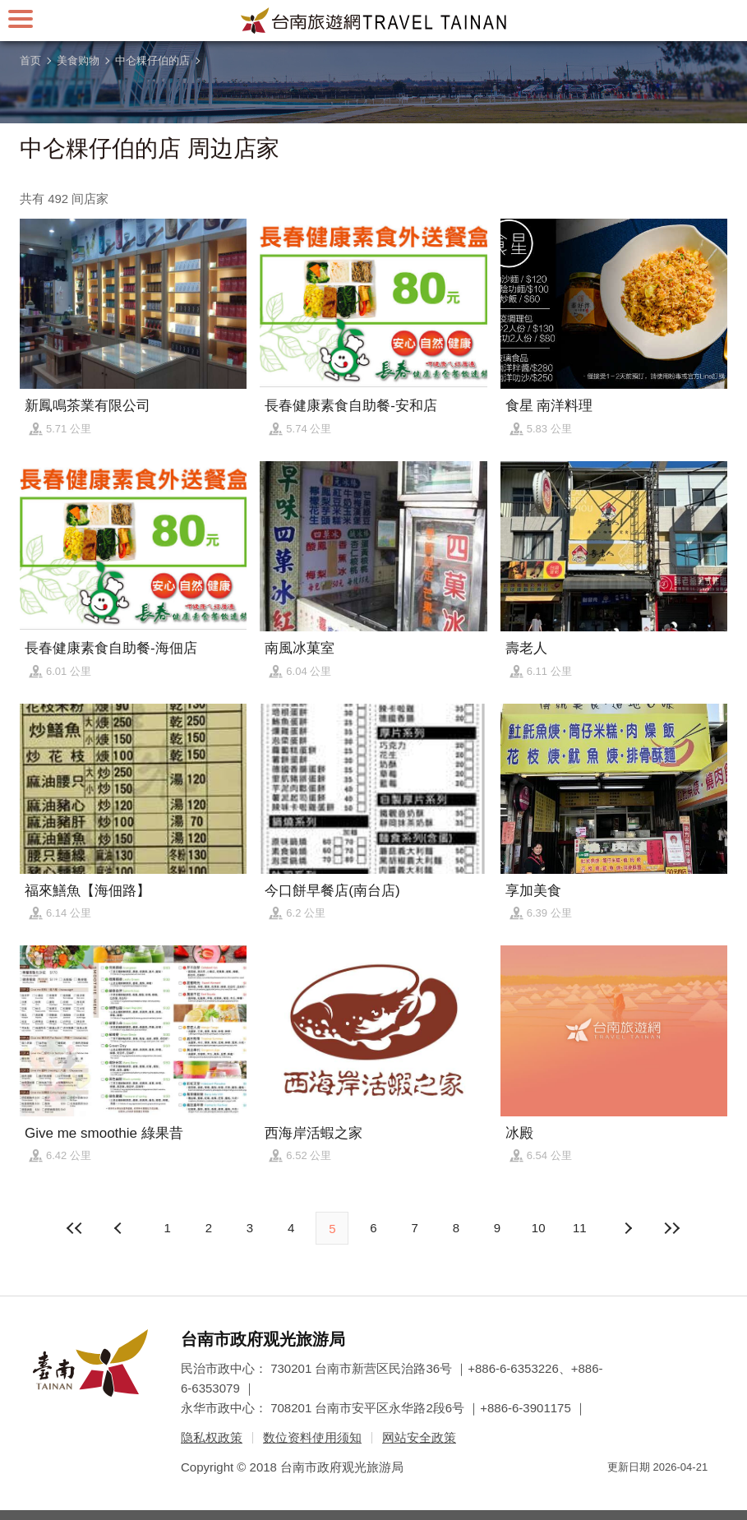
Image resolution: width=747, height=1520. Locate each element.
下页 (120, 1228)
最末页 (672, 1228)
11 (580, 1228)
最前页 (74, 1228)
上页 (627, 1228)
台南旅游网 (374, 20)
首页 (30, 60)
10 (539, 1228)
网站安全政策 (419, 1437)
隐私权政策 (211, 1437)
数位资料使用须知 (312, 1437)
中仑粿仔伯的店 (152, 60)
